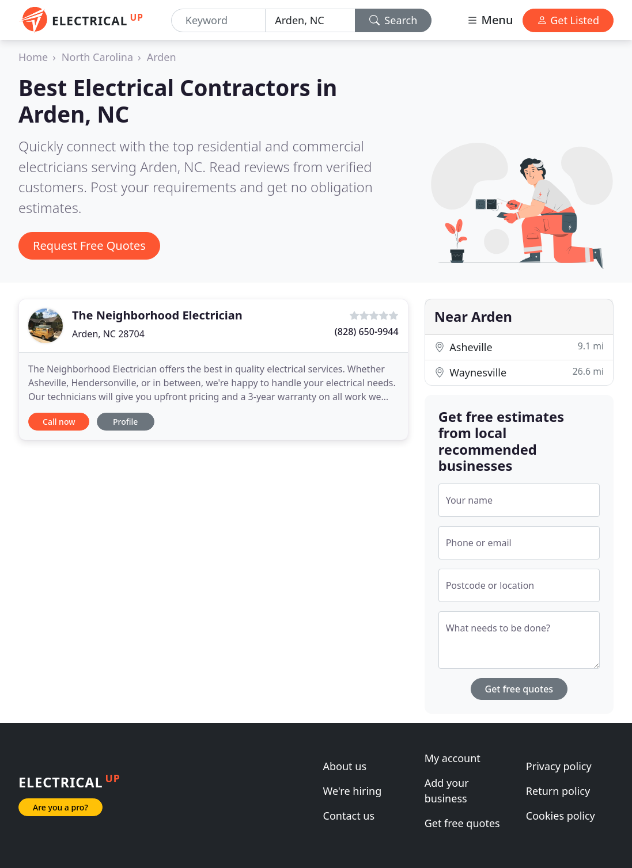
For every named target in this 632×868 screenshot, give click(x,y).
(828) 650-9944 (367, 331)
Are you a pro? (60, 807)
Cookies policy (560, 816)
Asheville (519, 347)
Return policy (558, 791)
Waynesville (519, 372)
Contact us (349, 816)
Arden (161, 57)
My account (452, 758)
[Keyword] (218, 20)
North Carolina (97, 57)
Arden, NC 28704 (108, 334)
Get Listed (568, 20)
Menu (490, 20)
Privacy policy (559, 766)
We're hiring (352, 791)
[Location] (310, 20)
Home (33, 57)
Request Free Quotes (89, 245)
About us (345, 766)
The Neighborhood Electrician (157, 315)
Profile (125, 421)
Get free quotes (519, 689)
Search (393, 20)
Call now (59, 421)
